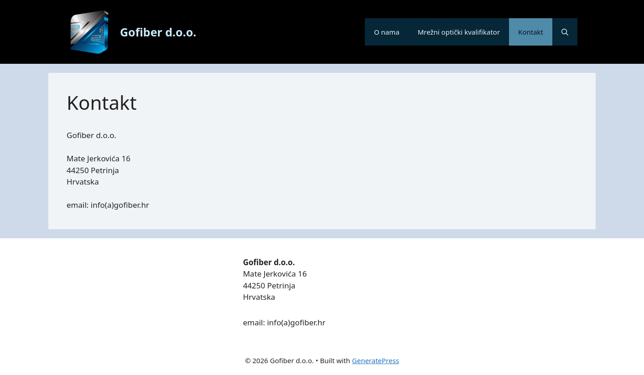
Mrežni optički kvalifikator (459, 31)
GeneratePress (375, 360)
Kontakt (530, 31)
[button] (564, 32)
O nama (387, 31)
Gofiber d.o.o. (158, 32)
